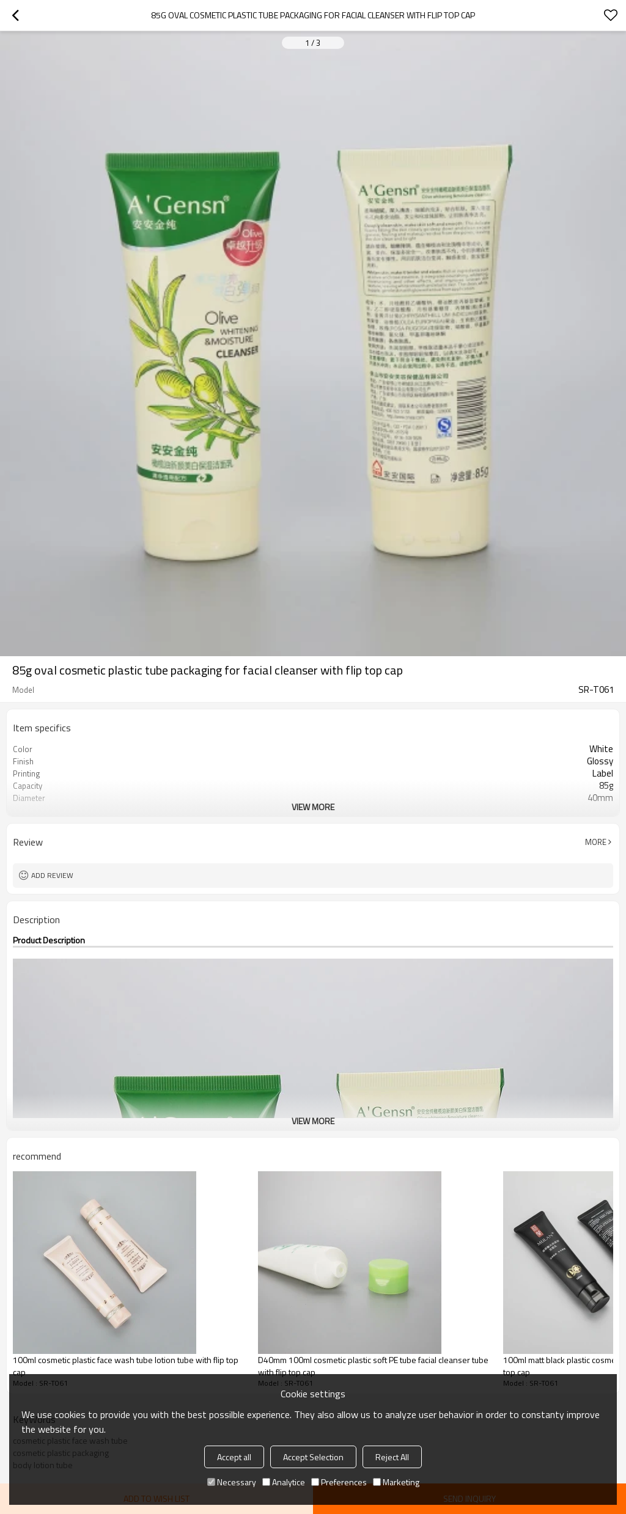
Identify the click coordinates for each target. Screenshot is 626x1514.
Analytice (283, 1482)
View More (313, 806)
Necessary (231, 1482)
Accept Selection (313, 1456)
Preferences (339, 1482)
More (595, 842)
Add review (52, 875)
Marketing (396, 1482)
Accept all (234, 1456)
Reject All (392, 1456)
